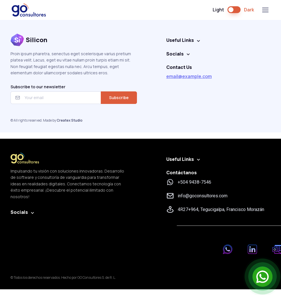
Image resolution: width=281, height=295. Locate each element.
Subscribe (119, 97)
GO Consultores (29, 10)
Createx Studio (70, 120)
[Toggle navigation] (265, 10)
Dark (249, 10)
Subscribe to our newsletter (38, 86)
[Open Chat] (262, 276)
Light (218, 10)
